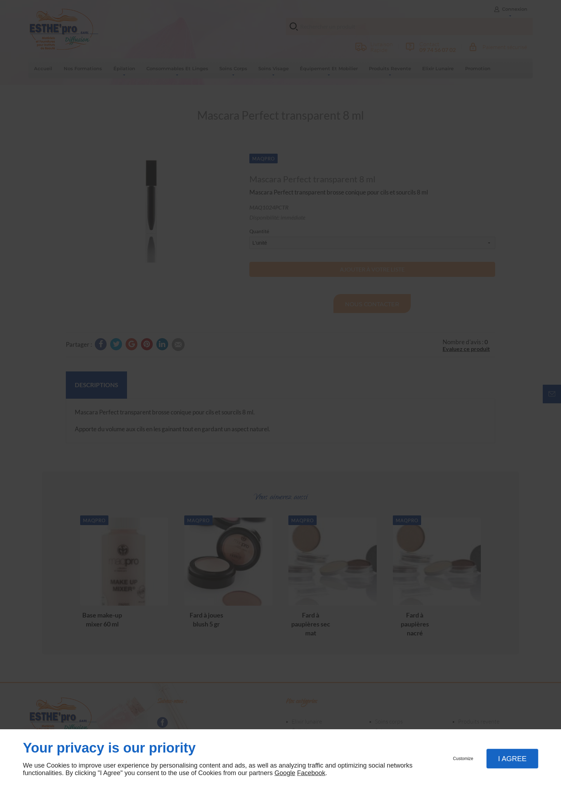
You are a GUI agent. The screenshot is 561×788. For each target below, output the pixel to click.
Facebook (311, 773)
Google (284, 773)
